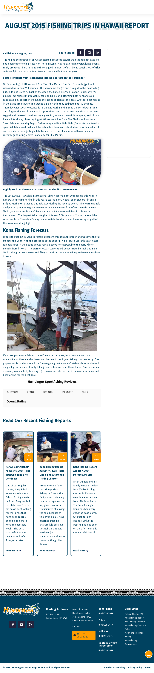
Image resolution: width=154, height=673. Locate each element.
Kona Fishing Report (134, 618)
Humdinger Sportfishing (24, 667)
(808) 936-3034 (106, 613)
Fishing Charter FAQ (134, 614)
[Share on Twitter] (89, 52)
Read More (12, 550)
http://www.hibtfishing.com (29, 219)
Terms (148, 667)
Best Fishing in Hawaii (135, 621)
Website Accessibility (114, 667)
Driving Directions (80, 635)
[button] (3, 410)
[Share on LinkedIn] (97, 52)
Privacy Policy (135, 667)
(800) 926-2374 (106, 636)
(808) (106, 650)
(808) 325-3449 (106, 625)
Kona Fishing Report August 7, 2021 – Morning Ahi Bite (85, 471)
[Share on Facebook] (80, 52)
